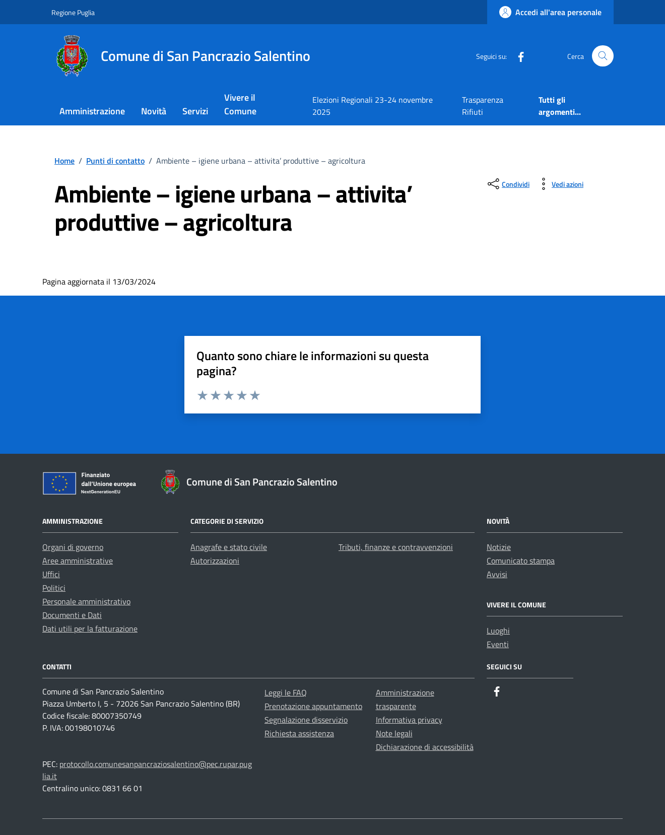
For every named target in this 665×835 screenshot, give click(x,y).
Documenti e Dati (72, 615)
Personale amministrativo (86, 601)
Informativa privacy (409, 720)
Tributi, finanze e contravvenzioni (396, 547)
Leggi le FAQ (285, 692)
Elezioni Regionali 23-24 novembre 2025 (372, 106)
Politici (53, 588)
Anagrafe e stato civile (228, 547)
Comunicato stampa (521, 560)
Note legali (394, 733)
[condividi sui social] (507, 184)
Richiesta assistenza (299, 733)
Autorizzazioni (214, 560)
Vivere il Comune (240, 104)
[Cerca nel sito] (603, 56)
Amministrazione (92, 111)
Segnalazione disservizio (306, 720)
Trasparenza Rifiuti (482, 106)
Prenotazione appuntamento (313, 706)
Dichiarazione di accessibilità (425, 747)
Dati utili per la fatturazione (90, 628)
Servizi (195, 111)
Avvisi (497, 574)
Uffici (51, 574)
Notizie (499, 547)
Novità (153, 111)
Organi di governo (72, 547)
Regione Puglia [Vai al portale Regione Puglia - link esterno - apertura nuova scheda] (73, 12)
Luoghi (498, 630)
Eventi (498, 644)
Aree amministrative (77, 560)
